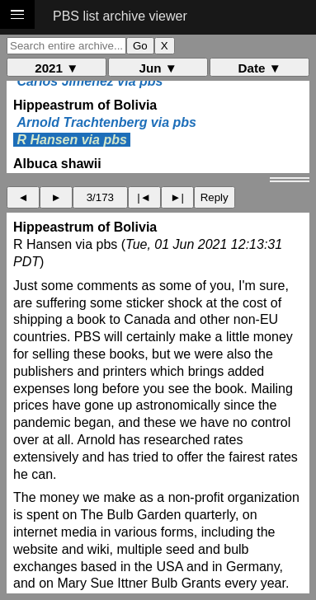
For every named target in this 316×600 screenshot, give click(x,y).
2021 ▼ (56, 68)
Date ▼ (259, 68)
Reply (214, 197)
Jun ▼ (158, 68)
